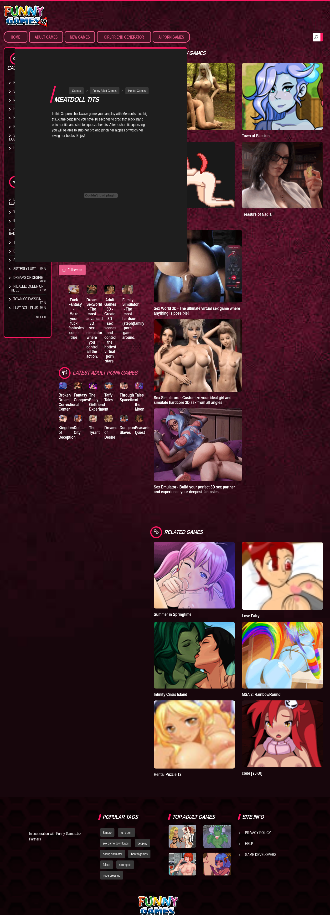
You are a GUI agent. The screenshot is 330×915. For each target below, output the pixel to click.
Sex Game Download (19, 137)
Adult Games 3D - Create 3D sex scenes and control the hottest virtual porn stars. (124, 299)
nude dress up (111, 828)
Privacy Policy (258, 785)
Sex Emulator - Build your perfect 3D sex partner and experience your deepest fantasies (217, 470)
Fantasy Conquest (86, 367)
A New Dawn (187, 126)
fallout (106, 817)
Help (249, 796)
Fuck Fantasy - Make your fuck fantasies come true (78, 288)
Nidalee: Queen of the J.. (26, 288)
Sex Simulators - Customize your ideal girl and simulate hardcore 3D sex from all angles (215, 381)
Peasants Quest (162, 403)
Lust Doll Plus (25, 308)
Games (87, 58)
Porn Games (23, 82)
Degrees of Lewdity (21, 201)
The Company (24, 212)
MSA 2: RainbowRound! (273, 656)
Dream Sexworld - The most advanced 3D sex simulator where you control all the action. (101, 297)
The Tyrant (22, 242)
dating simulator (112, 806)
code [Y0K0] (263, 725)
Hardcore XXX (25, 118)
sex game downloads (116, 796)
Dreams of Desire (28, 277)
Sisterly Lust (24, 268)
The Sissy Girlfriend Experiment (106, 372)
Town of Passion (27, 299)
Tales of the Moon (159, 369)
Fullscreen (72, 238)
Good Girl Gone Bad (24, 231)
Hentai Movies (24, 148)
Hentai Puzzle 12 (190, 726)
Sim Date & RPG (25, 91)
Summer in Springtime (195, 585)
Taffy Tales (120, 367)
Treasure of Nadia (268, 195)
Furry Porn (23, 126)
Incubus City (23, 221)
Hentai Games (24, 109)
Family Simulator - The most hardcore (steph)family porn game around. (150, 290)
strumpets (125, 817)
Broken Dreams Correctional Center (69, 372)
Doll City (81, 403)
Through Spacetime (144, 367)
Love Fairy (262, 587)
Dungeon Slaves (142, 403)
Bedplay (20, 251)
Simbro (107, 785)
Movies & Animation (29, 100)
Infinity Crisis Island (193, 656)
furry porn (126, 785)
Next (41, 317)
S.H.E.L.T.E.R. (22, 260)
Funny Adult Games (116, 58)
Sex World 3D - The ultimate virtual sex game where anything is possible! (220, 292)
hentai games (139, 806)
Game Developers (260, 807)
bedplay (142, 796)
